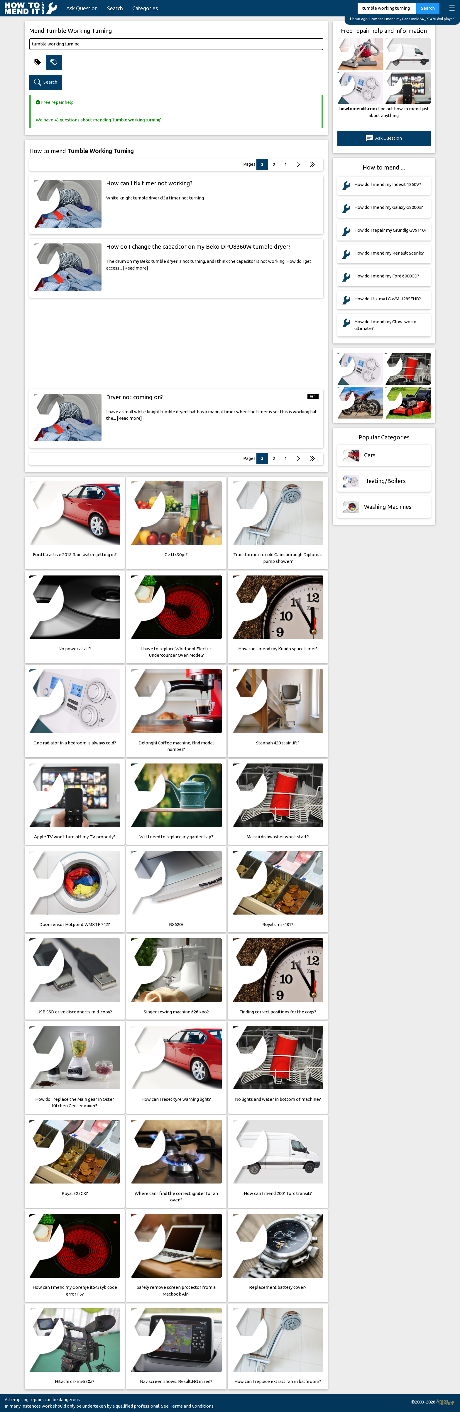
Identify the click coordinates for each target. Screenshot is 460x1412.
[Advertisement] (176, 343)
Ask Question (82, 8)
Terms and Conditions (192, 1405)
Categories (145, 8)
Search (115, 8)
